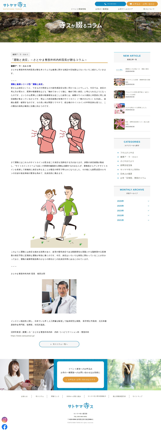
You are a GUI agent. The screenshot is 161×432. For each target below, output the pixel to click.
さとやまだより (127, 163)
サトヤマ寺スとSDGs (130, 173)
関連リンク (54, 397)
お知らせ (23, 397)
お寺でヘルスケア (125, 9)
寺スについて (149, 9)
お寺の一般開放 (102, 9)
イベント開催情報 (78, 9)
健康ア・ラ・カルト (129, 158)
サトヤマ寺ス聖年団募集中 (96, 397)
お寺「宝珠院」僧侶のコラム (133, 183)
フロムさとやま (127, 153)
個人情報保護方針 (119, 397)
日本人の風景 (126, 178)
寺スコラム (39, 397)
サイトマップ (137, 397)
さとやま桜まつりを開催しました (138, 108)
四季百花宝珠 (126, 168)
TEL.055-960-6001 (80, 418)
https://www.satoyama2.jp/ (23, 336)
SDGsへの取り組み (73, 397)
